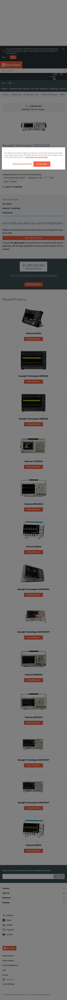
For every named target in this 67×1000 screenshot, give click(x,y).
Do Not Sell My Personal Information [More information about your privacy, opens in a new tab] (36, 157)
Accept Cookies (42, 164)
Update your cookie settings (22, 164)
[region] (33, 158)
